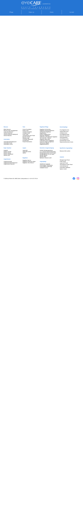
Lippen (24, 148)
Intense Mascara (8, 135)
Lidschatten (7, 139)
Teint (24, 127)
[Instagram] (78, 178)
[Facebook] (74, 178)
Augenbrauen (7, 159)
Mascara (6, 127)
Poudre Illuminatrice (27, 141)
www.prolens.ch (25, 178)
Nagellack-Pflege (44, 127)
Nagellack (25, 157)
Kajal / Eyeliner (7, 148)
